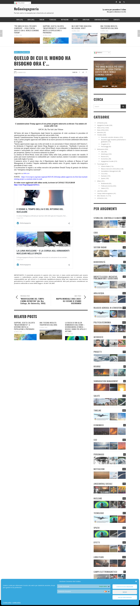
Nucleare (26, 52)
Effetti (99, 181)
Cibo (102, 152)
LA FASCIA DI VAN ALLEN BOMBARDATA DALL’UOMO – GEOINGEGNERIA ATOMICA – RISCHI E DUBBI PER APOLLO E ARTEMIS (76, 326)
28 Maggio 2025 (21, 72)
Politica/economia (107, 186)
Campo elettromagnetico (105, 193)
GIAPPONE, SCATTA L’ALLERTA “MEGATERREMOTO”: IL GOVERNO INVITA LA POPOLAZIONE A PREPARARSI (54, 29)
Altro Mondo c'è (102, 196)
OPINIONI (100, 123)
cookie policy (16, 602)
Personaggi (104, 146)
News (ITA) (18, 52)
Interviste (100, 132)
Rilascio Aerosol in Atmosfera (110, 169)
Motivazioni (100, 149)
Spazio (103, 178)
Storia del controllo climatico (110, 137)
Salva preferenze (125, 597)
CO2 (102, 174)
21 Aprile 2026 (18, 35)
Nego (125, 592)
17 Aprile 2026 (69, 334)
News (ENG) (101, 130)
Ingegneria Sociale (103, 125)
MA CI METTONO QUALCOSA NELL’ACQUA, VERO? (81, 27)
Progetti (103, 144)
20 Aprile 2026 (47, 35)
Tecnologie (100, 164)
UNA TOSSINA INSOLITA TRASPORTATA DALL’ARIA (109, 27)
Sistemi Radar (105, 166)
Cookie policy (7, 602)
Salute (103, 188)
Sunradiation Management (109, 171)
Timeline (99, 135)
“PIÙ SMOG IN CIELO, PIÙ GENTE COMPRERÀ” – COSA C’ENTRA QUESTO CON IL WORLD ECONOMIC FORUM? (26, 29)
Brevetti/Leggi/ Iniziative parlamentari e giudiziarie (106, 277)
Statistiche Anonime (125, 587)
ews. (38, 185)
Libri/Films (100, 191)
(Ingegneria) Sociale (107, 161)
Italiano (19, 3)
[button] (136, 581)
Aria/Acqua (104, 154)
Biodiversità (104, 183)
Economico (104, 159)
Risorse (103, 156)
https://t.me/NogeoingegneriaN (25, 185)
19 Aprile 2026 (104, 31)
